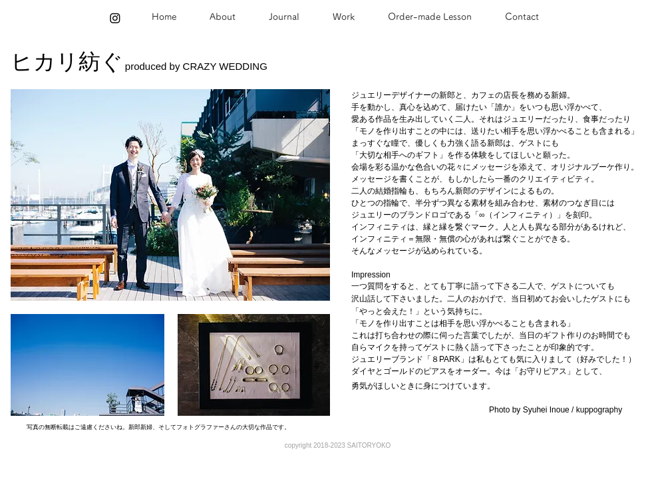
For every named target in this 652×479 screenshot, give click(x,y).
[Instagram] (115, 18)
